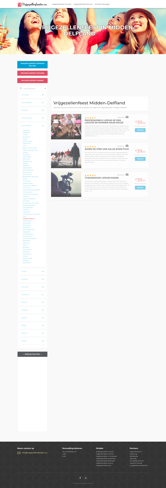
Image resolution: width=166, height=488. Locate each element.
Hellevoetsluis (27, 192)
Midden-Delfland (28, 218)
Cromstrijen (27, 181)
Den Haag (26, 130)
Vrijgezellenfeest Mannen (83, 4)
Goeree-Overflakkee (30, 185)
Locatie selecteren (32, 88)
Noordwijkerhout (28, 229)
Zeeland (24, 318)
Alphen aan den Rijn (30, 148)
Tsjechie (24, 333)
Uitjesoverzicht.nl (136, 451)
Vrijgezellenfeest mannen (32, 80)
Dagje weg (133, 454)
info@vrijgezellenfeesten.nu (34, 453)
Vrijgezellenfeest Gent (103, 465)
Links (64, 456)
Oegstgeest (27, 232)
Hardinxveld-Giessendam (31, 190)
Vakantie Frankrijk (136, 463)
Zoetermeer (27, 143)
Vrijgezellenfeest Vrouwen (61, 4)
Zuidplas (26, 260)
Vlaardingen (27, 157)
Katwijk (25, 152)
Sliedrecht (26, 243)
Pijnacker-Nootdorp (29, 238)
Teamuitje (133, 458)
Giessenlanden (28, 183)
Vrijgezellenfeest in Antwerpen (106, 456)
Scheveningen (28, 141)
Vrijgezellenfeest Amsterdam (106, 458)
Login (64, 454)
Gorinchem (27, 187)
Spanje (24, 341)
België (24, 325)
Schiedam (26, 154)
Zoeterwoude (27, 258)
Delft (24, 145)
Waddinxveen (27, 161)
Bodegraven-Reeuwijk (30, 176)
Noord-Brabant (27, 102)
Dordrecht (26, 137)
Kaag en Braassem (29, 199)
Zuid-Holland (26, 125)
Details (140, 130)
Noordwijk (26, 227)
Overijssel (25, 110)
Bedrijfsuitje (134, 456)
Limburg (25, 279)
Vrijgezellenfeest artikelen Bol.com (32, 65)
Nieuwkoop (27, 223)
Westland (26, 251)
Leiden (25, 139)
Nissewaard (27, 225)
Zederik (25, 256)
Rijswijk (25, 163)
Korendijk (26, 201)
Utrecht (24, 271)
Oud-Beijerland (28, 234)
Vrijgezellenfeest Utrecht (104, 463)
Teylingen (26, 247)
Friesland (25, 310)
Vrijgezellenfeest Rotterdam (105, 461)
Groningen (25, 95)
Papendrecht (27, 236)
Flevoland (25, 287)
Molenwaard (27, 221)
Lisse (24, 216)
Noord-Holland (27, 118)
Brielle (25, 179)
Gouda (25, 134)
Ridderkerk (26, 240)
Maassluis (26, 165)
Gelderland (25, 294)
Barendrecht (27, 172)
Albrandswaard (28, 170)
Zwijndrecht (27, 263)
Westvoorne (27, 254)
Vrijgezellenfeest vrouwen (32, 73)
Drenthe (24, 302)
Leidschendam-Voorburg (31, 214)
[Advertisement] (32, 393)
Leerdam (26, 210)
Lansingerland (28, 207)
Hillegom (26, 196)
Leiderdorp (26, 212)
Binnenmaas (27, 174)
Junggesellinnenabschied (139, 465)
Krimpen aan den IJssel (31, 203)
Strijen (25, 245)
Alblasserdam (27, 168)
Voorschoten (27, 249)
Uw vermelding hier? (69, 451)
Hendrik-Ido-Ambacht (30, 194)
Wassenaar (26, 159)
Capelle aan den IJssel (30, 150)
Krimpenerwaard (28, 205)
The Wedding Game (137, 461)
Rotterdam (26, 132)
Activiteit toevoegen (102, 4)
